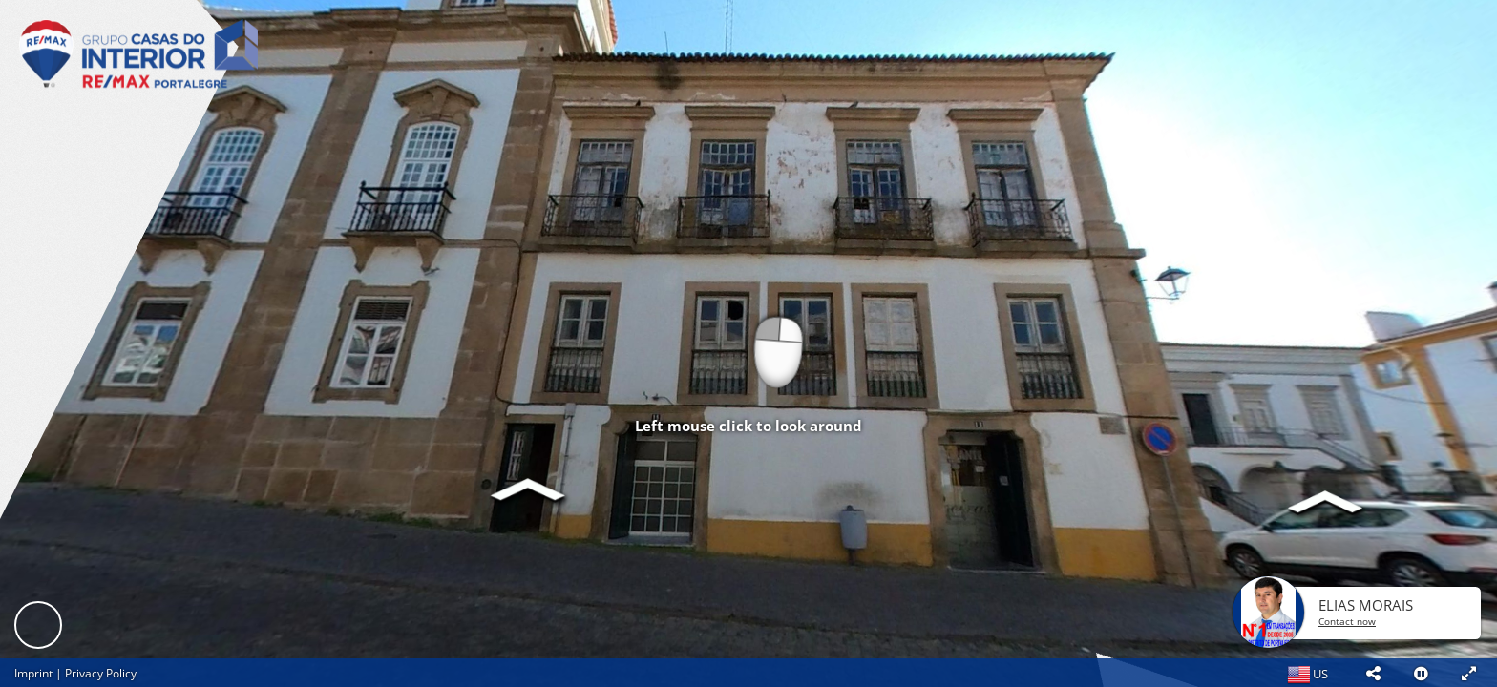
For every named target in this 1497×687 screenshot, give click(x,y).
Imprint (33, 673)
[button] (1373, 672)
